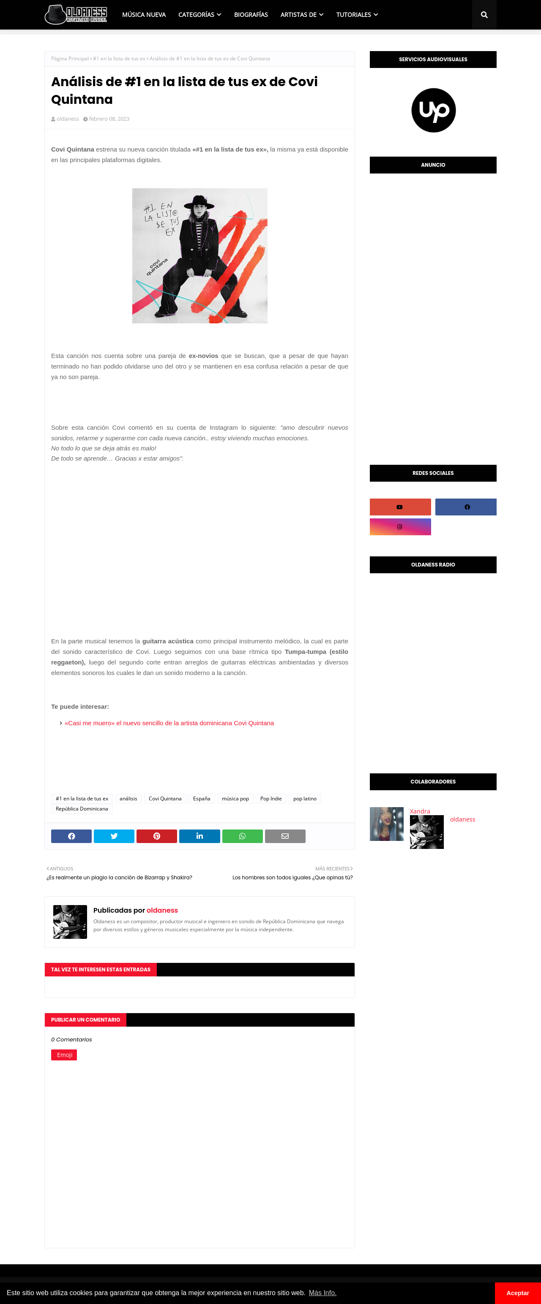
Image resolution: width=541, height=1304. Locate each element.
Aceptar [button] (518, 1293)
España (201, 798)
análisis (128, 798)
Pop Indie (271, 798)
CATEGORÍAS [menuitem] (196, 15)
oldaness (68, 118)
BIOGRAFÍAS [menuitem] (251, 15)
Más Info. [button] (323, 1292)
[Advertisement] (433, 317)
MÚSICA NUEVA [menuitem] (144, 15)
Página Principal (70, 58)
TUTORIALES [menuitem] (353, 15)
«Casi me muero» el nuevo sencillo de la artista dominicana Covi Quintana (169, 723)
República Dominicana (82, 808)
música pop (235, 798)
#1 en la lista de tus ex (119, 58)
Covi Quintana (165, 798)
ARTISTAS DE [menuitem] (299, 15)
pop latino (305, 798)
